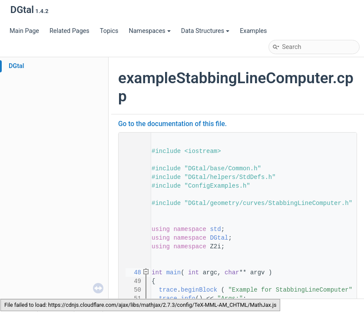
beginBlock (199, 289)
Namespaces (149, 31)
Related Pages (69, 31)
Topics (109, 31)
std (215, 229)
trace (168, 289)
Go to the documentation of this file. (172, 124)
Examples (253, 31)
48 (132, 272)
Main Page (24, 31)
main (173, 272)
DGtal (16, 66)
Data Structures (205, 31)
